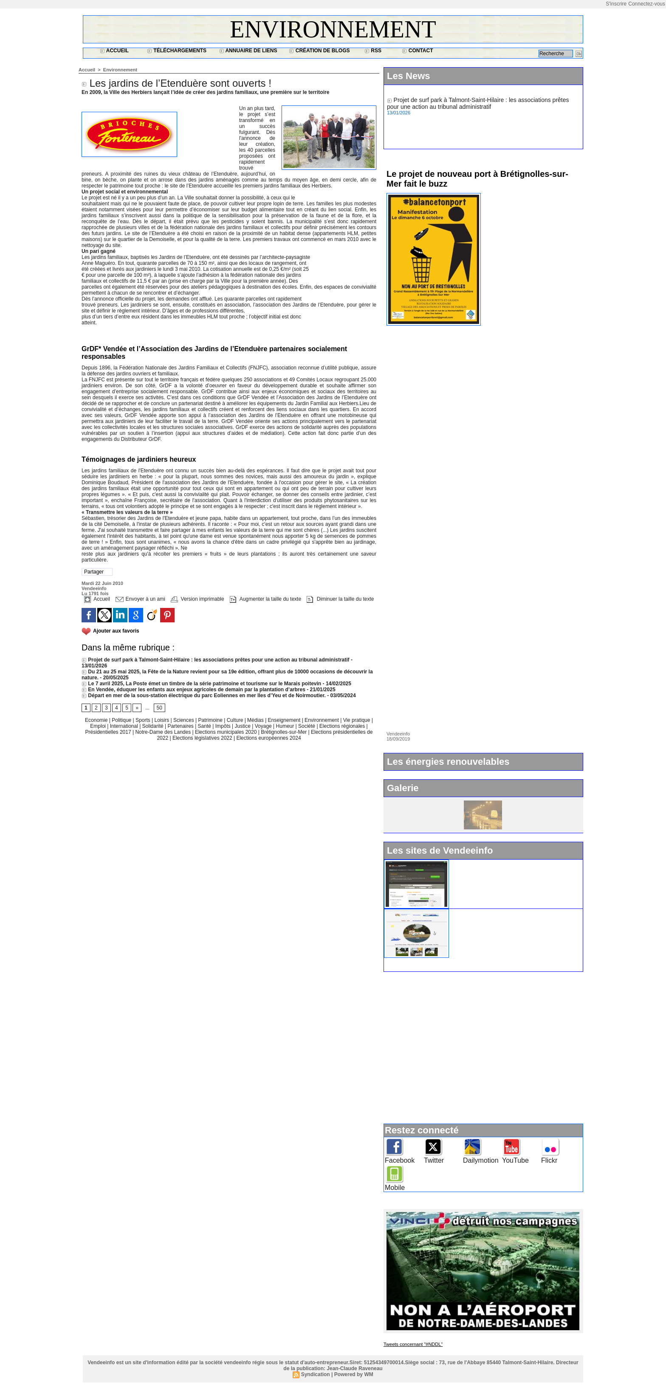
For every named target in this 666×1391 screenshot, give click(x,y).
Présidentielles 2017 (109, 732)
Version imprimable (197, 599)
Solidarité (153, 726)
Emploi (98, 726)
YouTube (515, 1160)
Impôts (223, 726)
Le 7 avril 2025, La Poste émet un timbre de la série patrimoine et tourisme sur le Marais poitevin (201, 684)
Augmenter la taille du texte (265, 599)
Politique (122, 720)
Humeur (286, 726)
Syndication (315, 1374)
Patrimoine (211, 720)
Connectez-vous (646, 4)
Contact (417, 50)
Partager (94, 572)
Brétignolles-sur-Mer (284, 732)
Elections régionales (343, 726)
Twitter (434, 1160)
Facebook (400, 1160)
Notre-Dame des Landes (163, 732)
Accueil (114, 50)
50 (159, 708)
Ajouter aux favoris (116, 631)
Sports (143, 720)
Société (306, 726)
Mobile (395, 1187)
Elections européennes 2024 (268, 738)
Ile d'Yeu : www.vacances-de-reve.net (502, 912)
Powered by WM (353, 1374)
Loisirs (163, 720)
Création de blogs (319, 50)
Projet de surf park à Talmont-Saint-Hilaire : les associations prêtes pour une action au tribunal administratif (216, 660)
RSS (372, 50)
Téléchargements (176, 50)
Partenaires (181, 726)
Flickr (549, 1160)
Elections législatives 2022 (202, 738)
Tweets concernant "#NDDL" (413, 1344)
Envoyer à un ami (140, 599)
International (124, 726)
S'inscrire (616, 4)
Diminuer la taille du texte (340, 599)
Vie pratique (357, 720)
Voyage (263, 726)
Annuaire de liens (248, 50)
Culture (236, 720)
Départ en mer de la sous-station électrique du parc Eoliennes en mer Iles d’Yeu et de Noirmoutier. (204, 695)
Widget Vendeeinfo (478, 863)
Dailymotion (481, 1160)
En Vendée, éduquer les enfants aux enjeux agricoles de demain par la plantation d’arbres (193, 690)
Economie (97, 720)
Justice (243, 726)
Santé (205, 726)
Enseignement (285, 720)
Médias (256, 720)
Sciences (184, 720)
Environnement (333, 29)
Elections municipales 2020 (226, 732)
